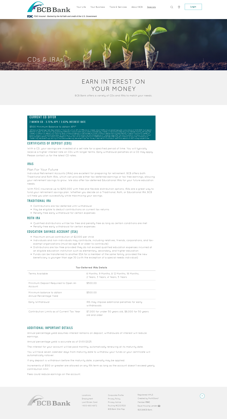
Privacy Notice (114, 402)
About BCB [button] (136, 7)
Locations (86, 395)
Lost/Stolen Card (89, 402)
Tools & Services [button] (118, 7)
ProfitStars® (153, 398)
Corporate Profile (118, 395)
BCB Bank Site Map (116, 409)
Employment (87, 399)
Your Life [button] (81, 7)
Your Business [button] (97, 7)
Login (193, 6)
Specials (151, 7)
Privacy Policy (114, 399)
